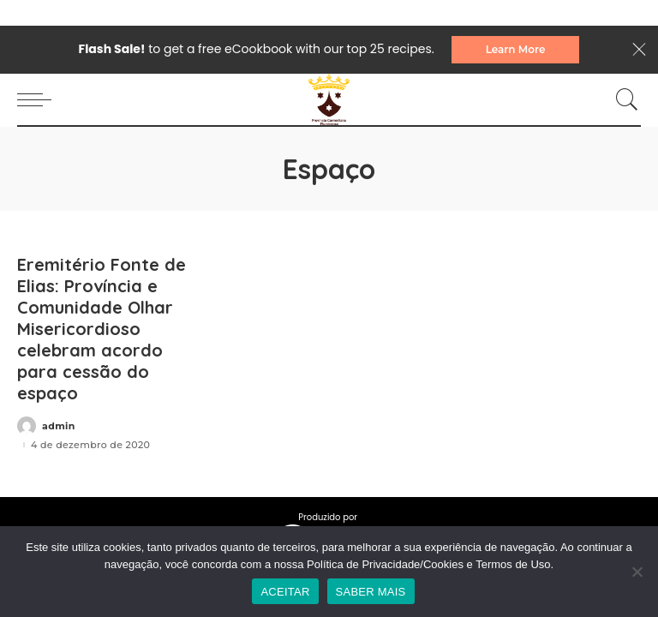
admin (58, 426)
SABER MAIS (371, 591)
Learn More (516, 49)
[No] (636, 571)
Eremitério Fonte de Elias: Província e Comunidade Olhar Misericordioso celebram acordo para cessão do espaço (101, 329)
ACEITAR (284, 591)
